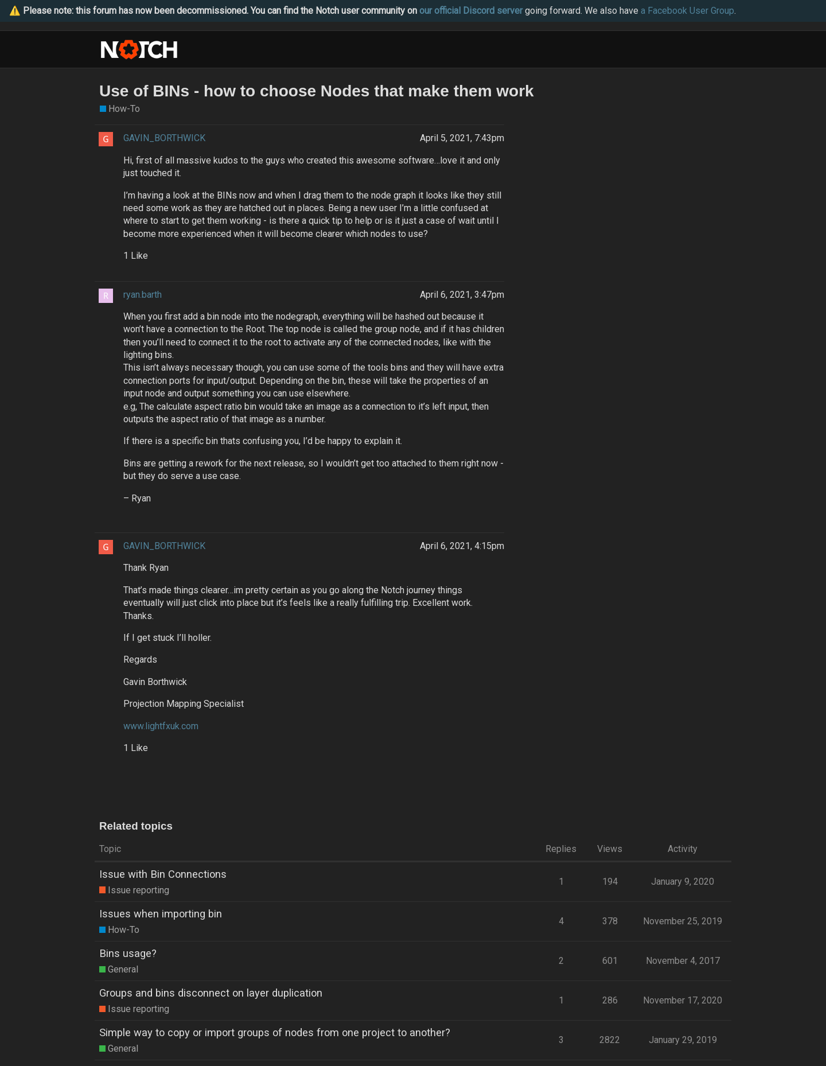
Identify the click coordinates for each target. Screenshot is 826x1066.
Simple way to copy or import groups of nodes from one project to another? (274, 1032)
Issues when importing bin (160, 914)
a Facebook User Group (687, 10)
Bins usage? (128, 953)
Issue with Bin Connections (163, 874)
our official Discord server (471, 10)
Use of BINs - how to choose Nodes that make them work (316, 91)
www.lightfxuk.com (160, 726)
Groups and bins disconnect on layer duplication (210, 993)
